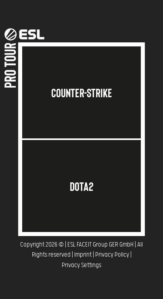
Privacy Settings (81, 265)
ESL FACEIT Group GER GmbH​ (100, 245)
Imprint (83, 255)
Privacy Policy (112, 255)
